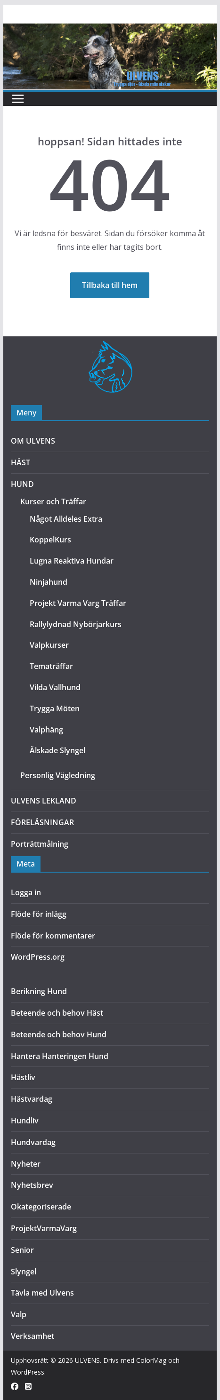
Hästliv (23, 1077)
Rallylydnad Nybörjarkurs (76, 624)
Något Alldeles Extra (66, 519)
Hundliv (25, 1120)
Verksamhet (32, 1336)
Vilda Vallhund (55, 687)
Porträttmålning (39, 844)
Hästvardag (31, 1099)
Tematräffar (51, 666)
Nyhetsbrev (32, 1185)
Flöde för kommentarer (53, 936)
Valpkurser (49, 645)
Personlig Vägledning (57, 775)
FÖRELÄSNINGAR (42, 822)
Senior (22, 1250)
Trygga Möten (55, 708)
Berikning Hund (39, 991)
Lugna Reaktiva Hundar (72, 561)
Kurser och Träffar (53, 501)
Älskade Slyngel (57, 750)
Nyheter (26, 1164)
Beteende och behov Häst (57, 1013)
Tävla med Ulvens (42, 1293)
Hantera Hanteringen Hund (59, 1056)
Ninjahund (48, 582)
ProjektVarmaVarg (44, 1228)
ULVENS (87, 1360)
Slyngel (23, 1271)
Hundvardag (33, 1142)
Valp (18, 1314)
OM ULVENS (33, 441)
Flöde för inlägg (38, 914)
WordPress (27, 1372)
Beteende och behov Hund (58, 1034)
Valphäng (46, 729)
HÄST (20, 462)
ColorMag (151, 1360)
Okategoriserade (41, 1206)
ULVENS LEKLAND (43, 800)
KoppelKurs (50, 539)
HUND (22, 484)
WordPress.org (38, 957)
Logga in (26, 892)
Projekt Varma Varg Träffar (78, 603)
